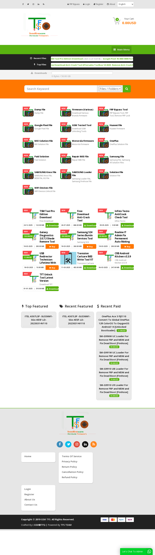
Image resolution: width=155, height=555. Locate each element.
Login (86, 4)
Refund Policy (69, 477)
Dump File (39, 109)
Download (52, 225)
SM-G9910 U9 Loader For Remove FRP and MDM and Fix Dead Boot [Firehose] (114, 388)
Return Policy (69, 466)
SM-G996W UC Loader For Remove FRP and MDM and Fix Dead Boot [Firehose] (114, 340)
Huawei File (116, 125)
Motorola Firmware (83, 140)
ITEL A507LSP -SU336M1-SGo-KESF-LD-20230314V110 (39, 320)
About (111, 4)
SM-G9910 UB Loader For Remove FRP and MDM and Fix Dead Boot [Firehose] (114, 372)
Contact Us (30, 504)
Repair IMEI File (80, 156)
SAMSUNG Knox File (45, 172)
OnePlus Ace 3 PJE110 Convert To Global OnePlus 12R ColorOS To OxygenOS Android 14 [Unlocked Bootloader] (113, 323)
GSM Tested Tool (81, 125)
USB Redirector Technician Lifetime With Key (48, 260)
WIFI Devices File (43, 187)
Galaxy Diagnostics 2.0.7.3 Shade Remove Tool (47, 237)
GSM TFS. (46, 519)
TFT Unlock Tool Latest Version (46, 277)
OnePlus (114, 140)
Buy (52, 246)
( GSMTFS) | (40, 524)
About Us (29, 499)
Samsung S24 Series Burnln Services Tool (85, 235)
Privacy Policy (69, 461)
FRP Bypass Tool (119, 109)
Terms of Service (72, 456)
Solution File (116, 172)
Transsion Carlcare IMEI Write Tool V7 (85, 256)
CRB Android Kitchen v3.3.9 (123, 255)
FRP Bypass (73, 4)
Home (27, 456)
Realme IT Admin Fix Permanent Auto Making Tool (122, 238)
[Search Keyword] (60, 88)
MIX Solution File (43, 140)
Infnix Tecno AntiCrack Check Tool (122, 214)
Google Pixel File (43, 125)
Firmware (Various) (82, 109)
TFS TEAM (66, 524)
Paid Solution (41, 156)
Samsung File (117, 156)
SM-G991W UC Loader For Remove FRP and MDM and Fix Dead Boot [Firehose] (114, 356)
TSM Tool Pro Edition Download (78, 58)
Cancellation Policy (72, 471)
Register (98, 4)
